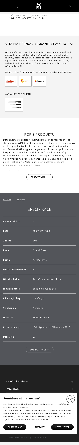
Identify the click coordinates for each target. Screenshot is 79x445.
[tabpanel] (39, 279)
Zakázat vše (15, 427)
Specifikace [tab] (7, 200)
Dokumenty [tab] (21, 200)
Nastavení (40, 427)
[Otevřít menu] (9, 6)
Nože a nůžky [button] (13, 388)
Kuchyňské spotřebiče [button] (17, 381)
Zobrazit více (38, 177)
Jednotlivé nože (39, 15)
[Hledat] (16, 6)
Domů (10, 15)
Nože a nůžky (22, 15)
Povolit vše (62, 427)
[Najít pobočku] (70, 6)
